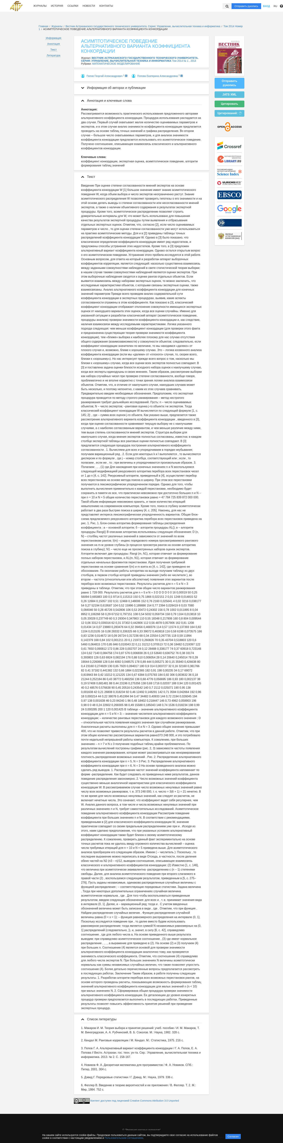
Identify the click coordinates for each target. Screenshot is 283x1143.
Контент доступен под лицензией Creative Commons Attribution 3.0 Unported (134, 1100)
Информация (53, 38)
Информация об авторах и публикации (113, 88)
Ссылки (73, 5)
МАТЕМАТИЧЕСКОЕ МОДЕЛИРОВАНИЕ (116, 63)
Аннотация (53, 43)
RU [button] (275, 6)
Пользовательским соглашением (124, 1137)
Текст (53, 49)
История (57, 5)
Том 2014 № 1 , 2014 (184, 60)
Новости (89, 5)
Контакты (106, 5)
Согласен (233, 1136)
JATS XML (230, 94)
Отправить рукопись (246, 6)
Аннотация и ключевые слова (106, 100)
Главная (43, 26)
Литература (53, 55)
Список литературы (98, 1019)
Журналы (40, 5)
